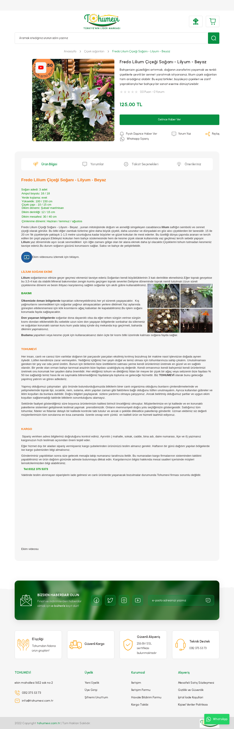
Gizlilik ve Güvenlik (191, 683)
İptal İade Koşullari (190, 690)
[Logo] (102, 21)
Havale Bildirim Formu (146, 690)
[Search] (117, 38)
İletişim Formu (140, 683)
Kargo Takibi (139, 697)
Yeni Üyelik (92, 676)
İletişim (136, 676)
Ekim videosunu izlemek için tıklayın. (50, 257)
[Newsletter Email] (181, 600)
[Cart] (212, 21)
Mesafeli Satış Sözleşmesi (196, 676)
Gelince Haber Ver (169, 119)
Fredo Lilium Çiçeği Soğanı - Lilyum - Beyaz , (50, 227)
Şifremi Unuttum (96, 690)
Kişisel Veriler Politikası (193, 697)
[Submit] (208, 600)
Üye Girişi (91, 683)
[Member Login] (196, 21)
